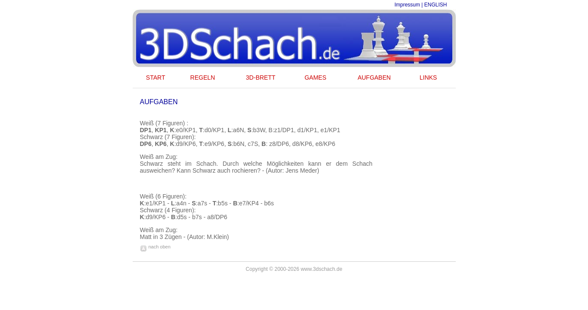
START (155, 77)
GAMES (316, 77)
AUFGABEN (374, 77)
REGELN (202, 77)
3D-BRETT (260, 77)
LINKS (428, 77)
